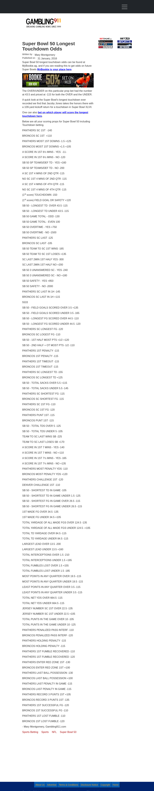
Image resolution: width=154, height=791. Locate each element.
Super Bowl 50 (68, 732)
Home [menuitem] (115, 785)
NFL (54, 732)
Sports (45, 732)
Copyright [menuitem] (105, 785)
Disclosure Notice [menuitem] (89, 785)
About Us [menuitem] (40, 785)
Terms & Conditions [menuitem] (68, 785)
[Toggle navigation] (124, 7)
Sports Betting (30, 732)
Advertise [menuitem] (51, 785)
